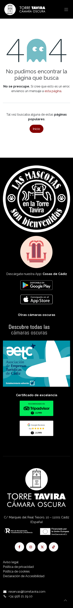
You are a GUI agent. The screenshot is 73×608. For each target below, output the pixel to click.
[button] (65, 600)
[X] (42, 547)
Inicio (36, 129)
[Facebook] (19, 547)
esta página (53, 91)
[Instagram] (30, 547)
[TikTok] (53, 547)
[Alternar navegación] (66, 9)
